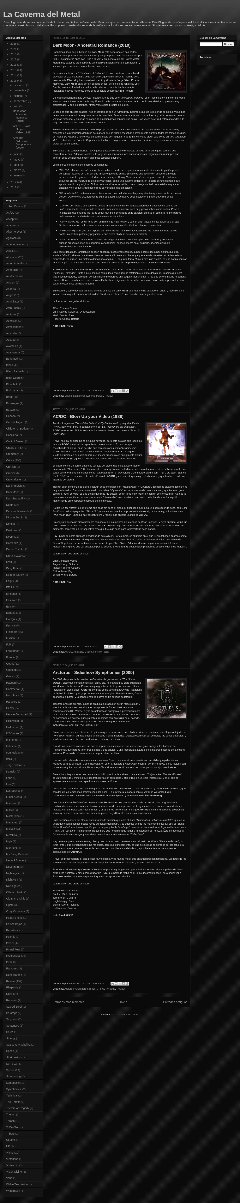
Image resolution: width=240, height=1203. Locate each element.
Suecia (10, 1070)
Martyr (10, 809)
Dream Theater (15, 549)
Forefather (12, 650)
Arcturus (69, 988)
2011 (13, 187)
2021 (13, 49)
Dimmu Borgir (14, 517)
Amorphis (12, 269)
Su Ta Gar (12, 1063)
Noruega (110, 988)
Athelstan (11, 320)
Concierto (12, 435)
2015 (13, 70)
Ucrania (10, 1139)
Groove (10, 676)
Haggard (11, 682)
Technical (11, 1095)
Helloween (12, 720)
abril (16, 164)
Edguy (10, 581)
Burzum (10, 409)
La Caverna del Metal (41, 14)
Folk (8, 644)
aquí (91, 682)
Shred (9, 1032)
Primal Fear (13, 949)
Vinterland (12, 1159)
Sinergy (10, 1038)
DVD (9, 562)
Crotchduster (14, 479)
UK (8, 1146)
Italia (9, 758)
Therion (10, 1114)
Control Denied (15, 441)
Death (9, 504)
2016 (13, 64)
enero (17, 175)
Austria (10, 339)
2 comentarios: (90, 646)
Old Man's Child (15, 898)
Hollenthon (12, 727)
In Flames (12, 739)
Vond (9, 1178)
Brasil (9, 396)
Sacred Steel (14, 1006)
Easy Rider (12, 568)
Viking (10, 1152)
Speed (10, 1051)
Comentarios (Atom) (128, 1014)
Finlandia (11, 631)
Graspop (11, 669)
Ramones (12, 968)
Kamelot (11, 771)
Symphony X (13, 1089)
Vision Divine (14, 1171)
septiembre (21, 101)
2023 (13, 43)
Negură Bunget (15, 860)
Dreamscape (13, 555)
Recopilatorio (14, 974)
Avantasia (12, 346)
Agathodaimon (15, 244)
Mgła (9, 841)
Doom (9, 536)
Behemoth (12, 358)
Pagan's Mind (14, 917)
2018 (13, 54)
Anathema (12, 276)
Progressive (13, 955)
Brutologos (12, 403)
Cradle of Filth (14, 447)
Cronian (11, 466)
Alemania (11, 257)
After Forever (14, 231)
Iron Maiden (13, 752)
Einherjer (11, 593)
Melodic (10, 828)
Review (109, 395)
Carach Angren (15, 422)
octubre (18, 95)
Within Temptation (17, 1184)
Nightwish (12, 879)
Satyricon (11, 1019)
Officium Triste (14, 892)
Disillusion (12, 530)
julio (16, 106)
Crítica (68, 395)
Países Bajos (14, 923)
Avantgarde (81, 988)
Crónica (10, 473)
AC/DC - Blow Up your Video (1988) (88, 416)
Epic (8, 606)
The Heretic (13, 1101)
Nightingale (13, 873)
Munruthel (12, 847)
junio (17, 154)
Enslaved (11, 600)
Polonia (10, 936)
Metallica (11, 835)
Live (8, 784)
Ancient (10, 282)
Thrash (10, 1120)
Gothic (10, 663)
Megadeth (12, 822)
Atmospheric (13, 326)
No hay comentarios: (94, 390)
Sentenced (12, 1025)
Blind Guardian (15, 377)
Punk (9, 962)
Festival (10, 625)
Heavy (10, 708)
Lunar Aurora (14, 796)
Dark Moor (79, 395)
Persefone (12, 930)
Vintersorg (12, 1165)
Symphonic (13, 1082)
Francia (10, 657)
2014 (13, 75)
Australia (78, 651)
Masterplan (13, 816)
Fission (10, 638)
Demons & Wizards (17, 511)
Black (92, 988)
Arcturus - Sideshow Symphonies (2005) (93, 672)
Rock (106, 651)
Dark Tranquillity (16, 498)
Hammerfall (13, 689)
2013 (13, 80)
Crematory (12, 453)
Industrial (11, 746)
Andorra (11, 288)
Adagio (10, 225)
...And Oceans (14, 206)
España (90, 395)
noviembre (20, 90)
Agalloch (11, 238)
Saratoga (11, 1013)
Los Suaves (13, 790)
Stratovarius (13, 1057)
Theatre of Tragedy (17, 1108)
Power (99, 395)
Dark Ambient (14, 485)
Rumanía (11, 1000)
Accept (10, 219)
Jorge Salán (13, 765)
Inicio (123, 1002)
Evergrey (11, 619)
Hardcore (11, 701)
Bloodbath (12, 384)
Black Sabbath (15, 371)
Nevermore (13, 866)
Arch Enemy (13, 307)
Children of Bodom (17, 428)
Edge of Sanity (15, 574)
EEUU (10, 587)
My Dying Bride (15, 854)
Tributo (10, 1133)
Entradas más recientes (68, 1002)
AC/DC (68, 651)
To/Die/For (12, 1127)
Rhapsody (12, 987)
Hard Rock (12, 695)
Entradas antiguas (175, 1002)
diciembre (20, 85)
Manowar (11, 803)
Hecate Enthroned (17, 714)
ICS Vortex (12, 733)
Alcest (10, 250)
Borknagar (12, 390)
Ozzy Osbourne (15, 911)
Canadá (11, 416)
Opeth (10, 905)
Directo (10, 523)
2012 (13, 182)
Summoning (13, 1076)
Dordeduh (12, 543)
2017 (13, 59)
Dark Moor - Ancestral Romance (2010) (92, 45)
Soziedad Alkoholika (18, 1044)
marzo (18, 170)
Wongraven (13, 1190)
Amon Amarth (14, 263)
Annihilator (12, 301)
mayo (17, 159)
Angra (9, 295)
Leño (9, 777)
